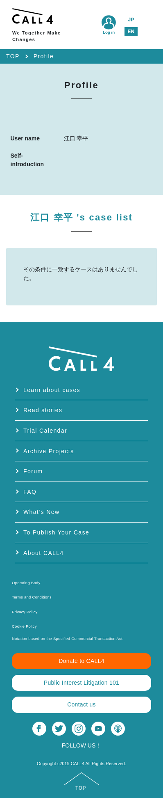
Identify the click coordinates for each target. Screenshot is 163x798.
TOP (13, 56)
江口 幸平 (81, 217)
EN (130, 31)
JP (131, 20)
